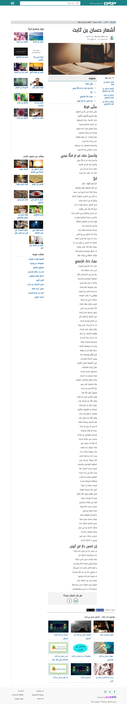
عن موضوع (40, 690)
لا (69, 601)
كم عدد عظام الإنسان (36, 272)
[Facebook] (114, 692)
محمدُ (76, 204)
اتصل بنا (20, 690)
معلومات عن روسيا (37, 263)
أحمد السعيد (90, 36)
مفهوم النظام (38, 267)
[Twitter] (110, 692)
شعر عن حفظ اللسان (36, 293)
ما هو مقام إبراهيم (36, 276)
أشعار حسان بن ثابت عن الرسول (108, 90)
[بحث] (77, 3)
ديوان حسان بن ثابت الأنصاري (108, 103)
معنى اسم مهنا (38, 288)
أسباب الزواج (39, 297)
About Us (40, 698)
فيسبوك (101, 610)
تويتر (93, 610)
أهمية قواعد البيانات (36, 259)
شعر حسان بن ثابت (108, 83)
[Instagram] (105, 692)
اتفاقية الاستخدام (17, 694)
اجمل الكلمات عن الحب (35, 284)
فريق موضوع (19, 698)
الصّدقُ (86, 572)
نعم (75, 601)
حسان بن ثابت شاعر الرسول (109, 96)
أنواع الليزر (40, 280)
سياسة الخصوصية (38, 694)
